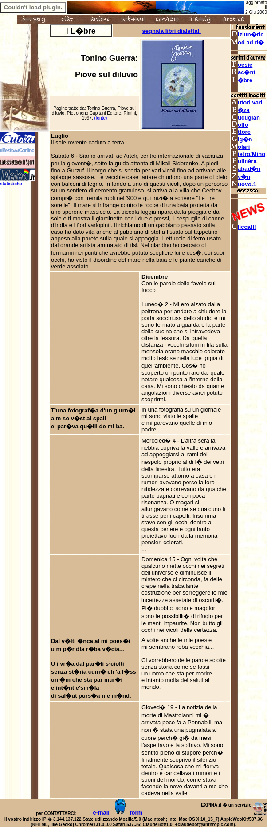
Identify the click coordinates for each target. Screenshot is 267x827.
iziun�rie (247, 34)
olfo (239, 124)
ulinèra (244, 161)
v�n (240, 176)
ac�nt (243, 72)
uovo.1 (243, 184)
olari (240, 147)
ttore (241, 131)
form (136, 812)
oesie (241, 64)
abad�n (245, 168)
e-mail (101, 812)
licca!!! (243, 227)
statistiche (11, 183)
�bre (241, 80)
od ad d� (247, 42)
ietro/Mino (248, 154)
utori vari (247, 102)
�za (240, 110)
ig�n (241, 139)
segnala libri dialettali (171, 31)
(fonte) (100, 118)
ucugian (245, 117)
